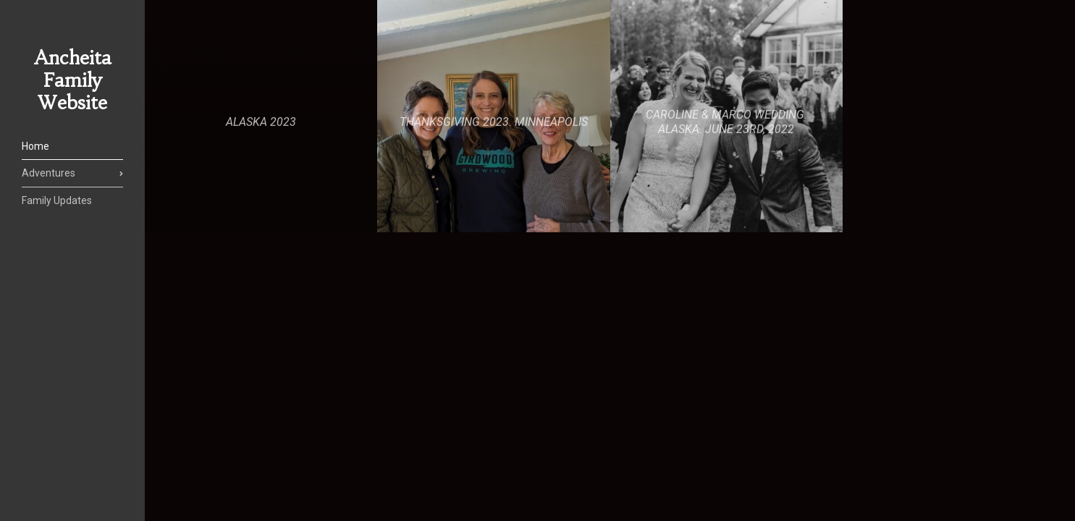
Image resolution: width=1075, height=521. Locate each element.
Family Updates (57, 200)
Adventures (48, 173)
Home (35, 146)
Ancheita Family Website (72, 80)
